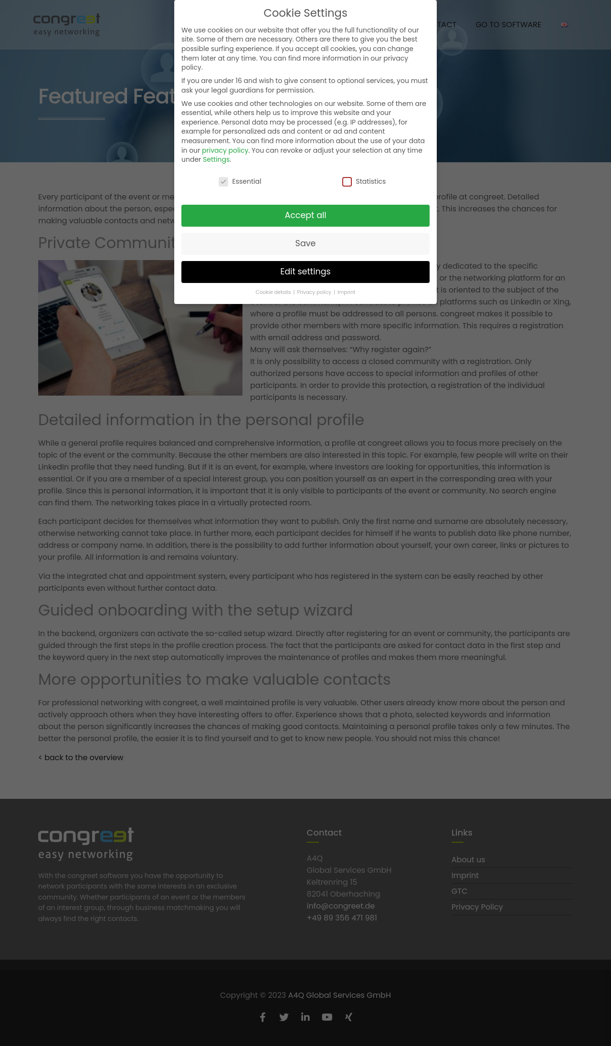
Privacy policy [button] (315, 291)
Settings (216, 159)
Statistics (364, 181)
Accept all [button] (305, 215)
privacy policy (225, 150)
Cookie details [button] (274, 291)
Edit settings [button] (305, 271)
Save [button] (305, 243)
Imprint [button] (346, 291)
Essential (240, 181)
